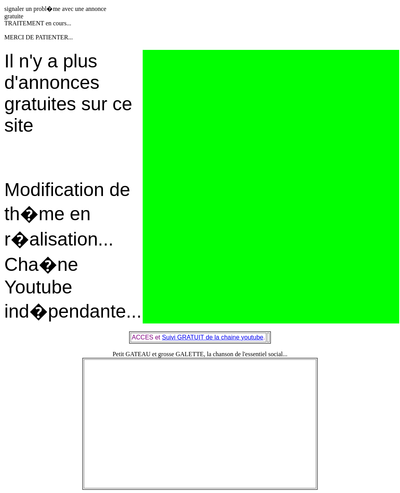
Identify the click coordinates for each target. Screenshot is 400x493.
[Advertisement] (254, 22)
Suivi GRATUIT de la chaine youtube (212, 337)
